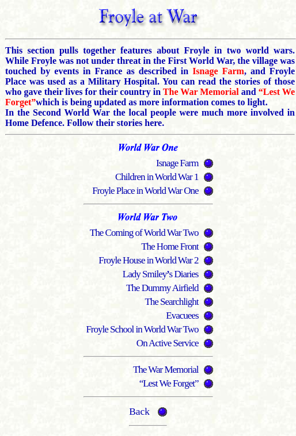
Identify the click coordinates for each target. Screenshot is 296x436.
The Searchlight (171, 301)
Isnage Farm (177, 163)
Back (139, 411)
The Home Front (169, 246)
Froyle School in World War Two (142, 329)
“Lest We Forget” (169, 383)
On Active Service (167, 343)
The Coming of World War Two (144, 232)
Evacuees (182, 315)
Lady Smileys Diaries (161, 274)
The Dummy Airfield (162, 287)
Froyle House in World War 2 (148, 260)
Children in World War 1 (157, 176)
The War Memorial (166, 369)
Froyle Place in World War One (145, 190)
